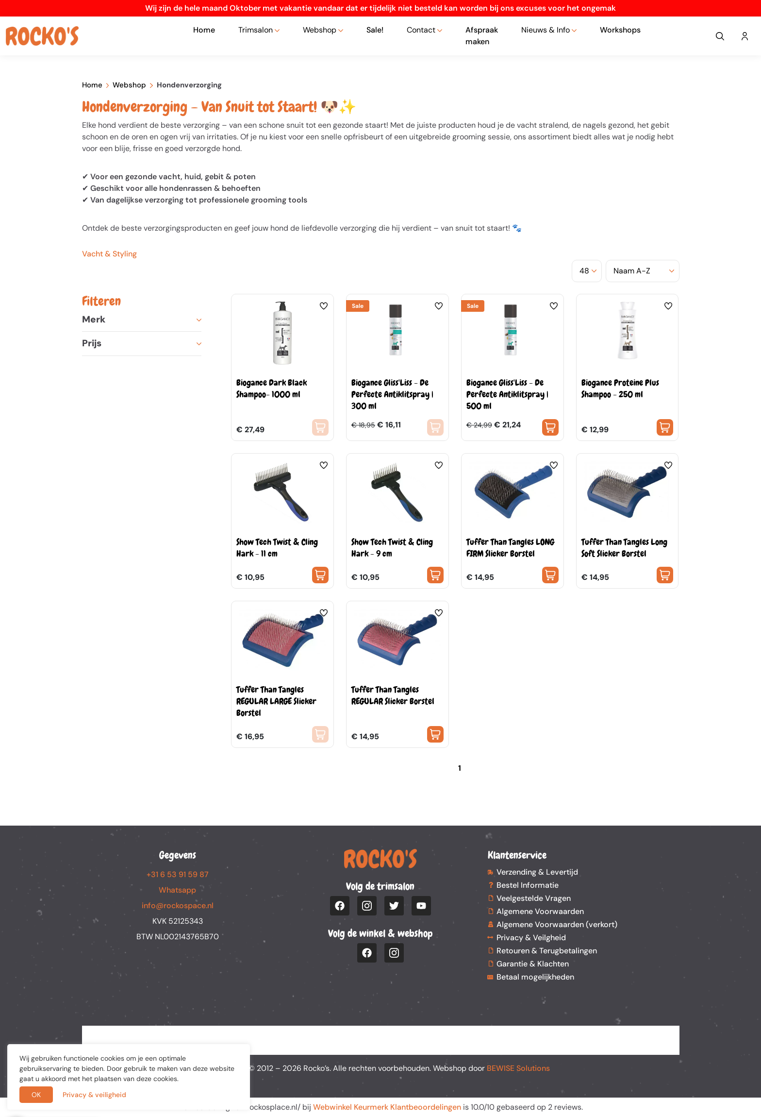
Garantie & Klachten (532, 964)
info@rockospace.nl (178, 905)
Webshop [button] (319, 30)
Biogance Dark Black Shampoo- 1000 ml (271, 388)
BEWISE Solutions (518, 1068)
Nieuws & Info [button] (545, 30)
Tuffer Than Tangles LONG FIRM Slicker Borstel (510, 547)
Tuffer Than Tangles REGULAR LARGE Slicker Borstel (276, 701)
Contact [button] (421, 30)
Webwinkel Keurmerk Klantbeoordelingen (387, 1107)
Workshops (620, 30)
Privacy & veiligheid (94, 1094)
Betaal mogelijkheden (535, 977)
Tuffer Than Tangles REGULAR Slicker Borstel (392, 695)
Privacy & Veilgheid (531, 937)
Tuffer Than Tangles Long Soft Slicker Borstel (624, 547)
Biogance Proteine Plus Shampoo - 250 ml (620, 388)
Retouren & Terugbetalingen (546, 951)
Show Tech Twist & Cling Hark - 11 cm (277, 547)
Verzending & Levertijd (537, 872)
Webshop (129, 85)
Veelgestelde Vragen (533, 898)
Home (204, 30)
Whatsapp (177, 890)
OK (36, 1094)
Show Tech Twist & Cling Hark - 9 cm (392, 547)
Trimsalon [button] (255, 30)
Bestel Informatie (527, 885)
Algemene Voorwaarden (540, 911)
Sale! (374, 30)
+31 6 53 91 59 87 (178, 874)
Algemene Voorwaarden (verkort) (556, 924)
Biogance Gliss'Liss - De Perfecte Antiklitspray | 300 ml (392, 394)
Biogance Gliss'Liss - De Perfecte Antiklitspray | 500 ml (507, 394)
